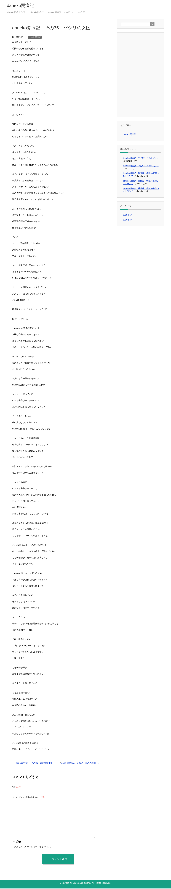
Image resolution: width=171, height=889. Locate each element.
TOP (16, 13)
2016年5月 (128, 215)
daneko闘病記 (21, 5)
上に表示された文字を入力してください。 (32, 847)
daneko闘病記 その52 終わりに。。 (141, 159)
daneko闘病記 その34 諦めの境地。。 (80, 763)
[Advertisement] (140, 75)
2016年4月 (128, 220)
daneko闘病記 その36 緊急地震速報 (34, 763)
